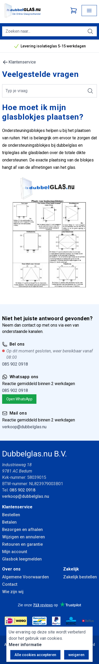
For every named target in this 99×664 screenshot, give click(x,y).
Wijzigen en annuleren (23, 536)
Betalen (9, 522)
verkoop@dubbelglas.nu (24, 426)
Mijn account (14, 551)
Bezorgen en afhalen (22, 529)
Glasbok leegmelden (22, 559)
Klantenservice (19, 62)
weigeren (76, 655)
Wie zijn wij (12, 591)
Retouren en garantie (22, 544)
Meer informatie (25, 644)
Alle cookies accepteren (35, 655)
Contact (9, 584)
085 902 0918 (15, 364)
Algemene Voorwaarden (25, 576)
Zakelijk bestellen (80, 576)
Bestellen (11, 514)
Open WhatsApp (19, 399)
